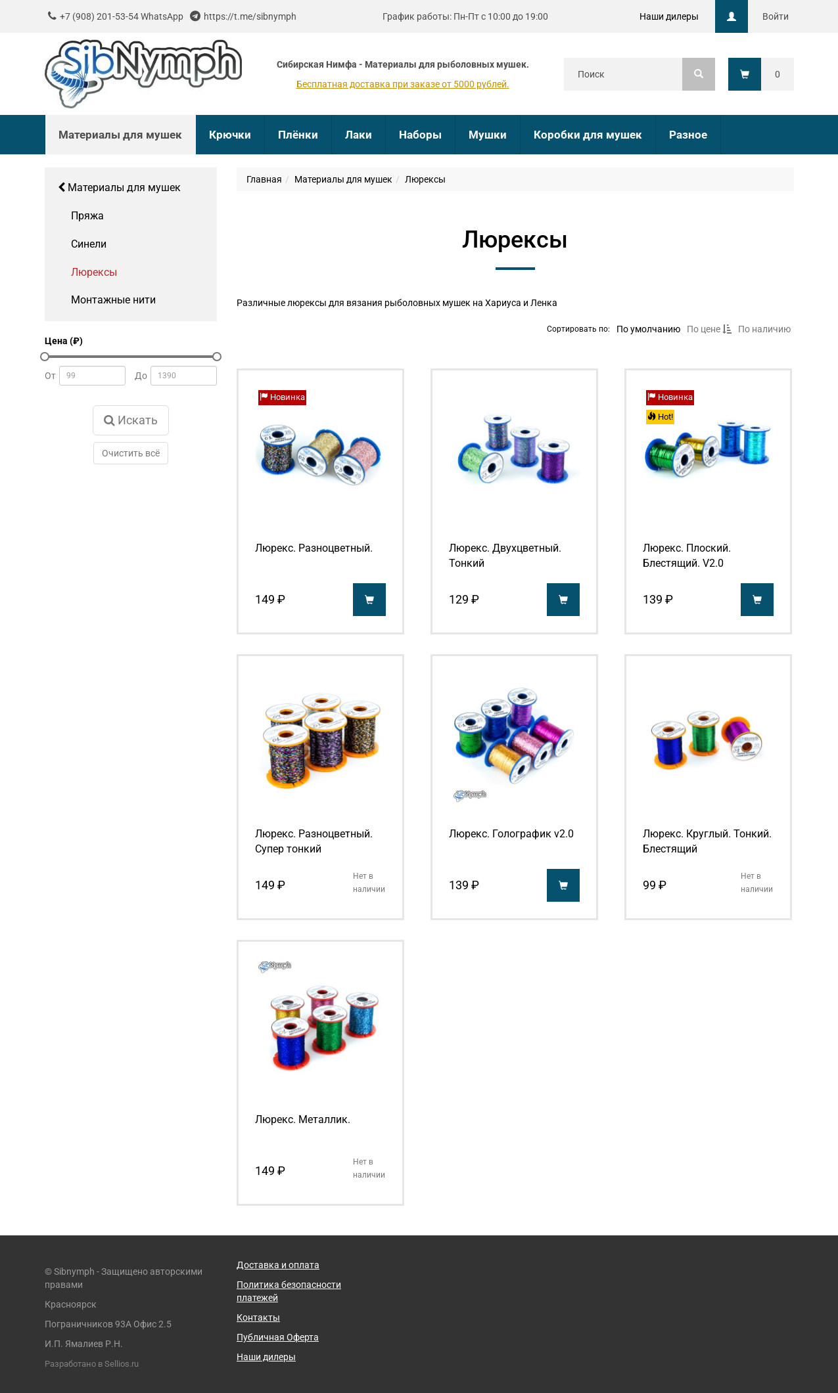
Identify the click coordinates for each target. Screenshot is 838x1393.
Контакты (258, 1317)
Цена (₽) (64, 341)
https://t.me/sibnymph (250, 16)
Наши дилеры (669, 16)
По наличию (764, 329)
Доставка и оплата (278, 1265)
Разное (688, 134)
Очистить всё (131, 453)
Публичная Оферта (278, 1337)
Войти (775, 16)
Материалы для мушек (119, 187)
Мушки (488, 134)
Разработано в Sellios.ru (92, 1364)
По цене (709, 329)
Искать (131, 420)
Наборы (420, 134)
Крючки (230, 134)
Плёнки (298, 134)
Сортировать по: (578, 328)
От (50, 375)
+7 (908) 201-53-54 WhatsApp (121, 16)
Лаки (358, 134)
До (141, 375)
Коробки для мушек (588, 134)
